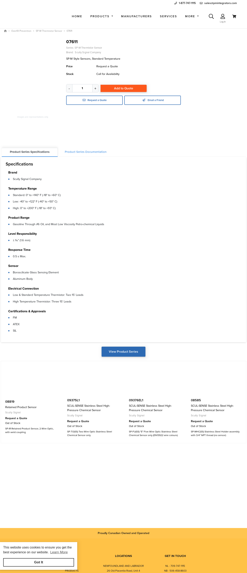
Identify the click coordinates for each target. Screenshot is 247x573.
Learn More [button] (59, 552)
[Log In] (222, 16)
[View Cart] (234, 16)
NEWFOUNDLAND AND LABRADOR (123, 566)
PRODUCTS (72, 571)
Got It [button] (38, 562)
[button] (102, 16)
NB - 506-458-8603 (175, 571)
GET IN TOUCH (175, 556)
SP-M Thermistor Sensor (88, 48)
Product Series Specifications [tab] (29, 152)
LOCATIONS (123, 556)
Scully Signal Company (27, 179)
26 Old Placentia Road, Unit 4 (123, 571)
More (190, 16)
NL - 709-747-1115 (175, 566)
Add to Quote (123, 88)
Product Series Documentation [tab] (86, 152)
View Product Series (123, 351)
